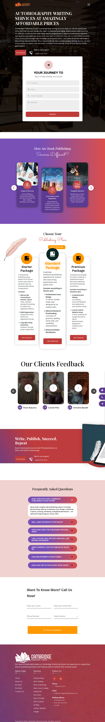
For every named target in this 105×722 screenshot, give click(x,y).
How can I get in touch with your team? (50, 565)
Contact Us (19, 692)
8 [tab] (13, 215)
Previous (14, 187)
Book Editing (38, 682)
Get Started (27, 337)
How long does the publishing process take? (50, 531)
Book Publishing (40, 685)
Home (17, 678)
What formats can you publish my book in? (50, 548)
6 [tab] (7, 215)
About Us (18, 682)
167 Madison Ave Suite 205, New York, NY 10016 (59, 703)
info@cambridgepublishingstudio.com (60, 693)
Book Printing (39, 698)
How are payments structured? (47, 557)
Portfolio (18, 688)
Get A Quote (20, 53)
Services (18, 685)
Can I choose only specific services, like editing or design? (50, 540)
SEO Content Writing (39, 703)
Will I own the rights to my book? (47, 522)
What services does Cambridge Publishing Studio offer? (46, 500)
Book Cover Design (41, 688)
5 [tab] (3, 215)
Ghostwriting (39, 678)
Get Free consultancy (52, 630)
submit (52, 114)
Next (91, 187)
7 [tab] (10, 215)
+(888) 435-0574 (41, 53)
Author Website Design (40, 710)
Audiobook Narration (38, 693)
